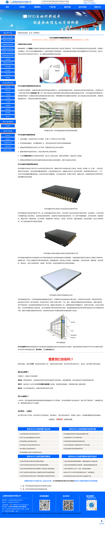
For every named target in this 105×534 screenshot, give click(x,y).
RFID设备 (32, 513)
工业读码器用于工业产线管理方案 (73, 437)
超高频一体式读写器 (7, 52)
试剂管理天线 (53, 513)
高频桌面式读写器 (8, 63)
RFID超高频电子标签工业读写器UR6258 (31, 452)
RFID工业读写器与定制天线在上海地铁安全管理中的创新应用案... (37, 472)
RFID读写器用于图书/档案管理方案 (73, 448)
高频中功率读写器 (8, 40)
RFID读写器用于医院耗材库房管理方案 (74, 441)
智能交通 (7, 109)
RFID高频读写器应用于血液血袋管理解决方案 (76, 434)
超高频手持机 (38, 513)
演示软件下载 (8, 142)
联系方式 (97, 7)
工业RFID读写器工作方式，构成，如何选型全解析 (77, 468)
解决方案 (67, 7)
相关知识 (7, 135)
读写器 (27, 513)
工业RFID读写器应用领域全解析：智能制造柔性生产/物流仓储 (80, 461)
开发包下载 (8, 146)
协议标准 (7, 139)
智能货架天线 (78, 513)
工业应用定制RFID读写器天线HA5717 (30, 434)
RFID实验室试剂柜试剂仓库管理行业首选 (38, 486)
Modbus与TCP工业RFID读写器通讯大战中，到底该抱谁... (79, 472)
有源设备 (7, 77)
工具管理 (7, 94)
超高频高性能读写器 (7, 44)
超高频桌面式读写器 (7, 55)
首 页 (30, 33)
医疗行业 (7, 90)
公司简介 (22, 7)
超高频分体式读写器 (7, 48)
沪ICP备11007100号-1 (13, 502)
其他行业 (7, 116)
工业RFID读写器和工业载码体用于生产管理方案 (77, 445)
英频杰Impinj (16, 513)
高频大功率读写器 (8, 37)
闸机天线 (65, 513)
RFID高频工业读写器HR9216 (28, 448)
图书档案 (7, 87)
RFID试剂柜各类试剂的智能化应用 (36, 489)
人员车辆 (7, 101)
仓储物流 (7, 105)
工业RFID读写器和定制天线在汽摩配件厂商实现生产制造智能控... (37, 468)
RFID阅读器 (46, 513)
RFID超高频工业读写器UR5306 (28, 441)
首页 (7, 7)
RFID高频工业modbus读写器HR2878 (30, 445)
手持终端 (7, 59)
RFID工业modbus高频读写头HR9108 (30, 437)
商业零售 (7, 113)
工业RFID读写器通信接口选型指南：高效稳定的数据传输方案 (80, 465)
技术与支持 (82, 7)
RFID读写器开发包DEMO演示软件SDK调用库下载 (77, 476)
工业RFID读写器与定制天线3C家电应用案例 (32, 461)
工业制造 (7, 98)
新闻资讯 (37, 7)
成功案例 (7, 126)
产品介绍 (52, 7)
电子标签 (7, 70)
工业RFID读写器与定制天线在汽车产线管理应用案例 (34, 465)
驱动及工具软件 (8, 150)
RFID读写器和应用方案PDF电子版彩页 (63, 481)
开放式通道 (8, 66)
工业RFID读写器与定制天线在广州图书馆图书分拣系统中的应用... (37, 476)
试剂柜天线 (71, 513)
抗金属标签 (60, 513)
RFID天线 (8, 74)
